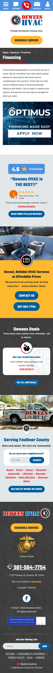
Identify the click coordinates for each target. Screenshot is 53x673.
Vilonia (26, 481)
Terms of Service (27, 622)
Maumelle (40, 473)
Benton (10, 470)
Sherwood (43, 477)
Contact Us (26, 295)
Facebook (26, 598)
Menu (5, 9)
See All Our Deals (26, 383)
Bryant (19, 470)
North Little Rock (27, 477)
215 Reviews (36, 169)
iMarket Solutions (28, 664)
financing (36, 581)
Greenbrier (41, 470)
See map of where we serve (26, 489)
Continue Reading (26, 206)
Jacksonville (14, 473)
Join (44, 646)
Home (6, 52)
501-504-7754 (26, 5)
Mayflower (11, 477)
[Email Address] (26, 646)
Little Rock (28, 473)
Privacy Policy (19, 622)
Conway (29, 470)
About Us (14, 52)
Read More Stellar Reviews (26, 214)
